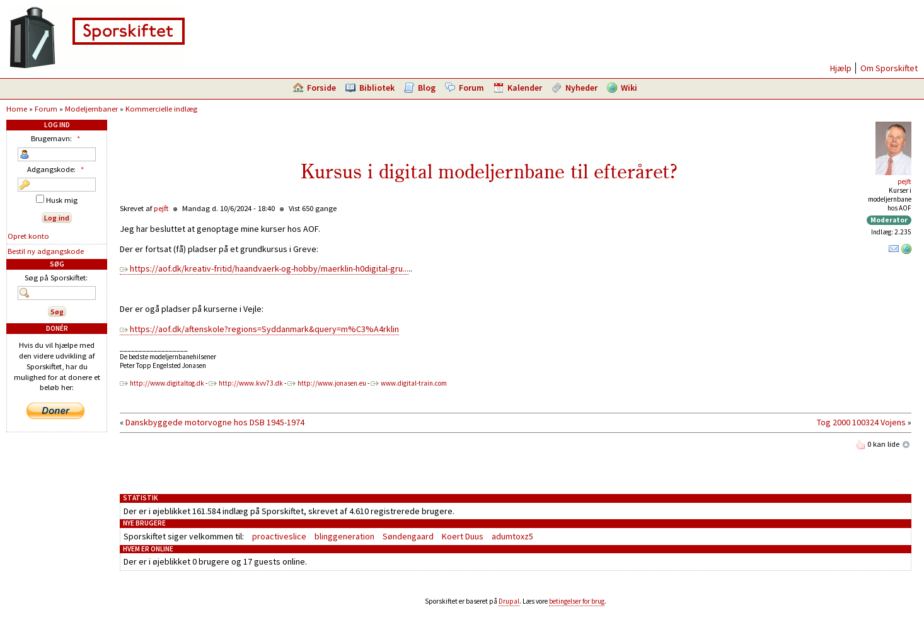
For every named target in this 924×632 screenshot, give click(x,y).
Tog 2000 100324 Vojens (861, 422)
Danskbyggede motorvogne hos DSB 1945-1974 (214, 422)
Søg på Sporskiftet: (56, 277)
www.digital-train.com (414, 383)
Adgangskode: (57, 169)
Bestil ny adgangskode (46, 251)
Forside (321, 87)
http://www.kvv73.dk (251, 383)
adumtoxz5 (512, 536)
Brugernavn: (57, 138)
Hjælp (841, 68)
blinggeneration (344, 536)
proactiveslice (279, 536)
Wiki (629, 87)
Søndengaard (408, 536)
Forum (471, 87)
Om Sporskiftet (889, 68)
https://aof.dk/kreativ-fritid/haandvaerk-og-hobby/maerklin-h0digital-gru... (269, 268)
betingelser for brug (576, 601)
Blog (427, 87)
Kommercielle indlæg (161, 108)
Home (16, 108)
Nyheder (581, 87)
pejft (904, 181)
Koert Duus (462, 536)
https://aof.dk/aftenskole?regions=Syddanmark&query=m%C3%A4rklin (264, 329)
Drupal (509, 601)
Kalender (524, 87)
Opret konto (28, 236)
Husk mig (57, 200)
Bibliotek (377, 87)
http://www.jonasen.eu (331, 383)
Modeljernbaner (91, 108)
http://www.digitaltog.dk (167, 383)
